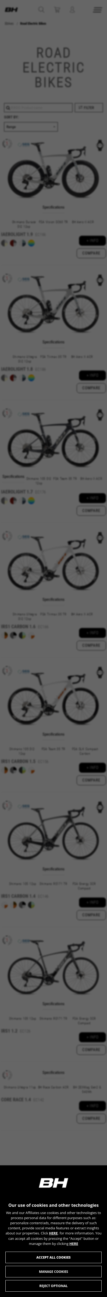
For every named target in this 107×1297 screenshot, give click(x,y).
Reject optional (53, 1286)
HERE (53, 1233)
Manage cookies (53, 1271)
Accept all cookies (53, 1257)
